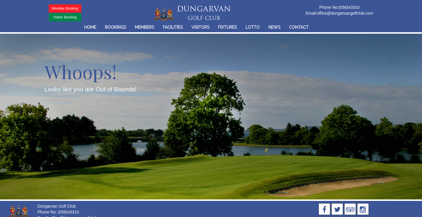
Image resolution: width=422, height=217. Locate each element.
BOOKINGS (115, 27)
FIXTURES (227, 27)
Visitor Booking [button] (65, 17)
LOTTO (252, 27)
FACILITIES (173, 27)
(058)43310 (349, 7)
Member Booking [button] (65, 8)
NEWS (274, 27)
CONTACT (299, 27)
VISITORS (200, 27)
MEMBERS (144, 27)
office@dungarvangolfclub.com (345, 13)
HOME (90, 27)
